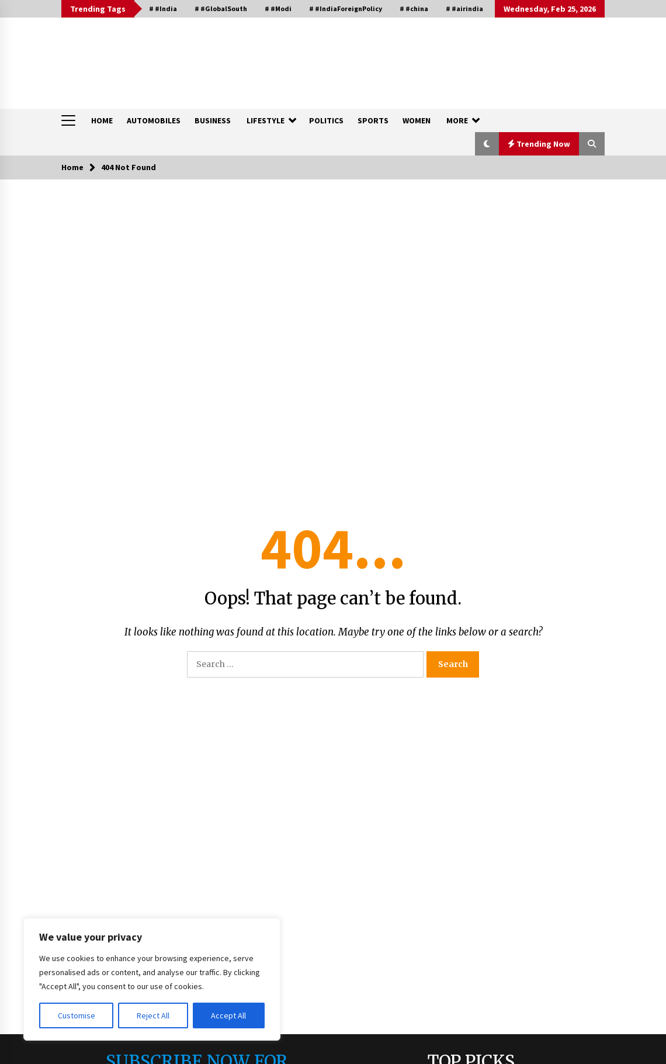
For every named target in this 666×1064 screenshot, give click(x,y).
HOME (102, 120)
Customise (76, 1015)
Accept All (228, 1015)
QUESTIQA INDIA (119, 57)
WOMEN (417, 120)
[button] (487, 144)
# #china (414, 8)
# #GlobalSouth (221, 8)
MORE (457, 120)
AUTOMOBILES (154, 120)
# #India (163, 8)
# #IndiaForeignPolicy (345, 8)
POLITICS (326, 120)
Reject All (153, 1015)
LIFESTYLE (266, 120)
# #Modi (278, 8)
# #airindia (464, 8)
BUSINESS (213, 120)
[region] (151, 979)
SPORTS (373, 120)
